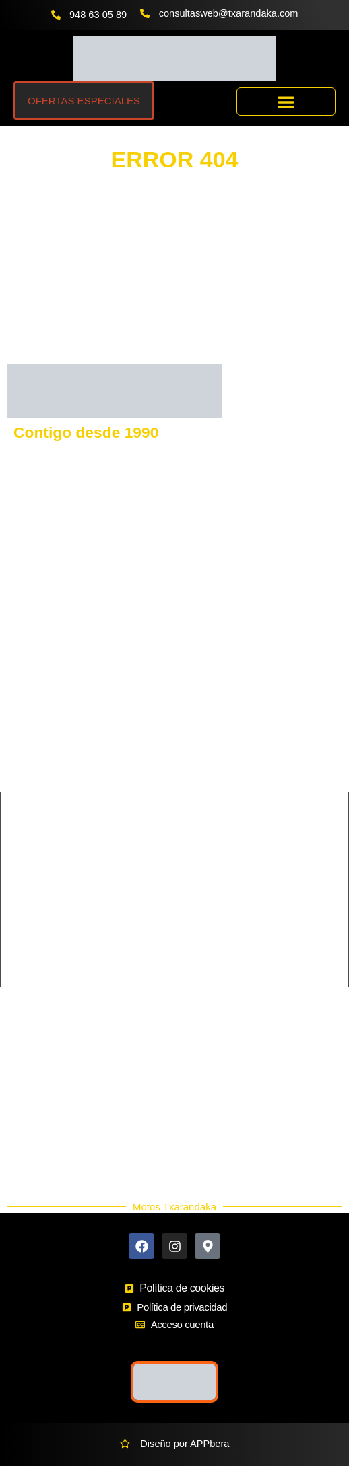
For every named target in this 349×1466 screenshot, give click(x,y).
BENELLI (194, 696)
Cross (20, 896)
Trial (183, 965)
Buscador (36, 1083)
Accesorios (39, 1115)
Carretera (28, 873)
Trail (16, 965)
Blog (24, 1164)
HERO (188, 787)
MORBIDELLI (204, 764)
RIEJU (21, 741)
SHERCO (28, 764)
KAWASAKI (32, 696)
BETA (186, 741)
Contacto (34, 1051)
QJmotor (25, 787)
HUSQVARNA (205, 650)
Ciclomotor (198, 873)
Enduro (23, 919)
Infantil (188, 919)
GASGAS (28, 673)
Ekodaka (34, 1099)
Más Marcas (41, 1067)
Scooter (24, 942)
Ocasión (33, 1148)
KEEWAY (27, 718)
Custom (191, 896)
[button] (286, 101)
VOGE (188, 673)
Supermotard (202, 942)
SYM (185, 718)
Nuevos (31, 1131)
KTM (17, 650)
